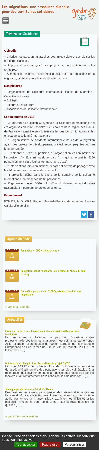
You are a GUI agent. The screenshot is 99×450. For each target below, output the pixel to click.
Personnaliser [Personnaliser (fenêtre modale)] (74, 444)
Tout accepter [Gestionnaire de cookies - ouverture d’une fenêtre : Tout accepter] (25, 444)
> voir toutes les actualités (21, 416)
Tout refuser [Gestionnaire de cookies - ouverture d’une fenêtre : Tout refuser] (50, 444)
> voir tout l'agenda (17, 306)
